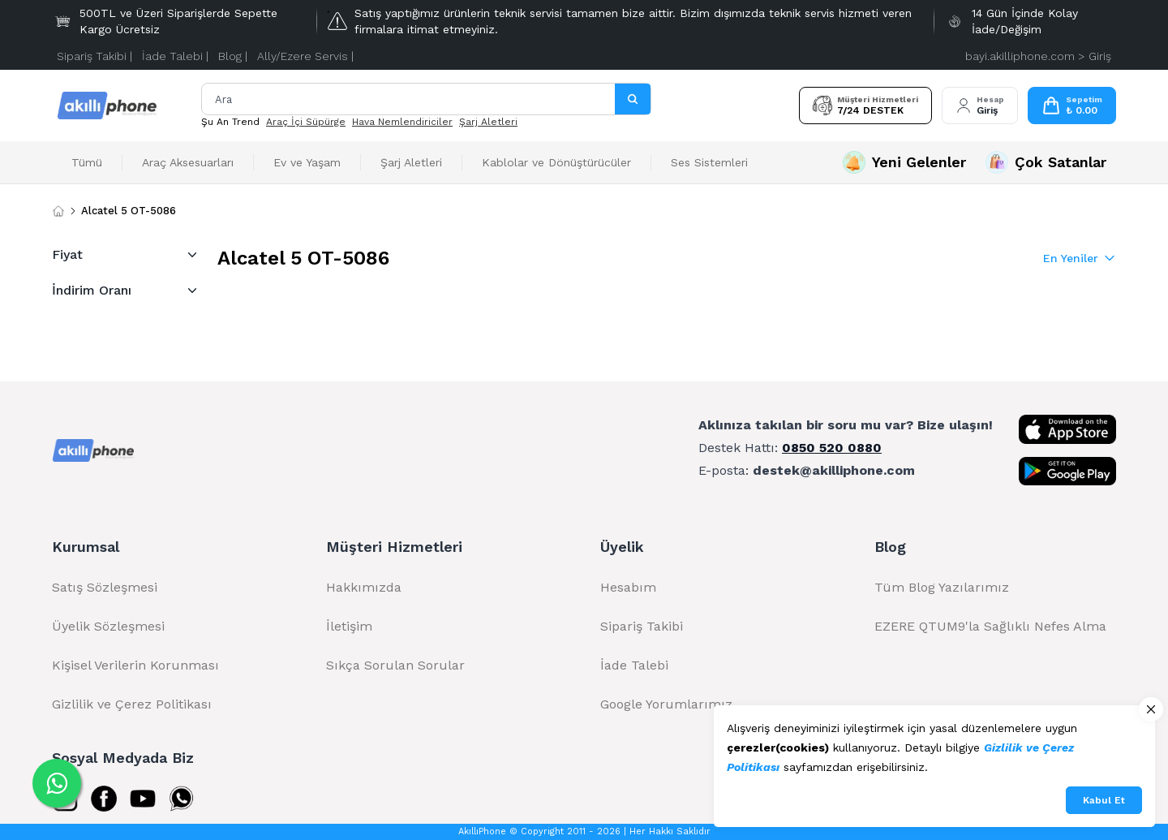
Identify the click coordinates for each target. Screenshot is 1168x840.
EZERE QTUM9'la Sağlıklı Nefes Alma (990, 626)
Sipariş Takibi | (94, 56)
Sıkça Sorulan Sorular (395, 665)
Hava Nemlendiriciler (402, 121)
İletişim (349, 626)
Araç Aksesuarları (188, 162)
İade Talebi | (175, 56)
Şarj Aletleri (488, 121)
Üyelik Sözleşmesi (108, 626)
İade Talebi (634, 665)
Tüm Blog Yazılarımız (941, 587)
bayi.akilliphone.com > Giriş (1038, 56)
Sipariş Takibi (641, 626)
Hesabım (628, 587)
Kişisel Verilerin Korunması (135, 665)
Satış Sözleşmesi (104, 587)
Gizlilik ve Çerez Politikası (132, 704)
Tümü (86, 162)
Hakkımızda (364, 587)
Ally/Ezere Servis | (305, 56)
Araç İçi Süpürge (306, 121)
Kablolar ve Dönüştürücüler (556, 162)
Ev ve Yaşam (307, 162)
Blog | (232, 56)
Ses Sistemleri (709, 162)
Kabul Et (1104, 800)
